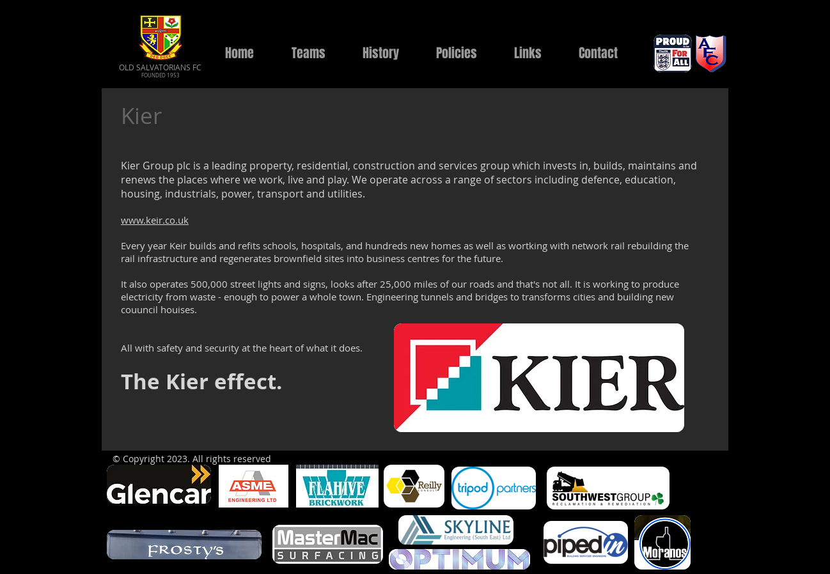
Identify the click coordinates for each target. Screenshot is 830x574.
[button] (308, 53)
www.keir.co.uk (155, 219)
